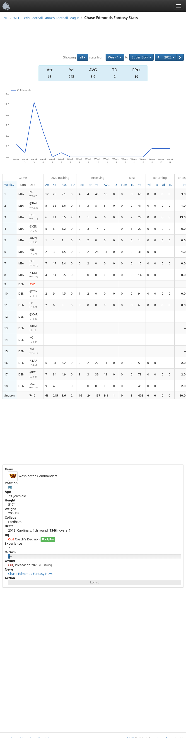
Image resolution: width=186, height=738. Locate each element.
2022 (169, 57)
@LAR (35, 362)
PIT (35, 263)
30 (136, 76)
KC (35, 339)
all (83, 57)
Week (9, 185)
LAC (35, 386)
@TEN (35, 293)
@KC (35, 374)
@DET (35, 275)
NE (35, 194)
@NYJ (35, 240)
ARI (35, 351)
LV (35, 305)
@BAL (35, 205)
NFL (6, 18)
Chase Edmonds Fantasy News (30, 573)
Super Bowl (141, 57)
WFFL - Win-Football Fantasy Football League (46, 18)
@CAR (35, 316)
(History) (45, 565)
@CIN (35, 228)
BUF (35, 217)
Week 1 (114, 57)
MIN (35, 251)
